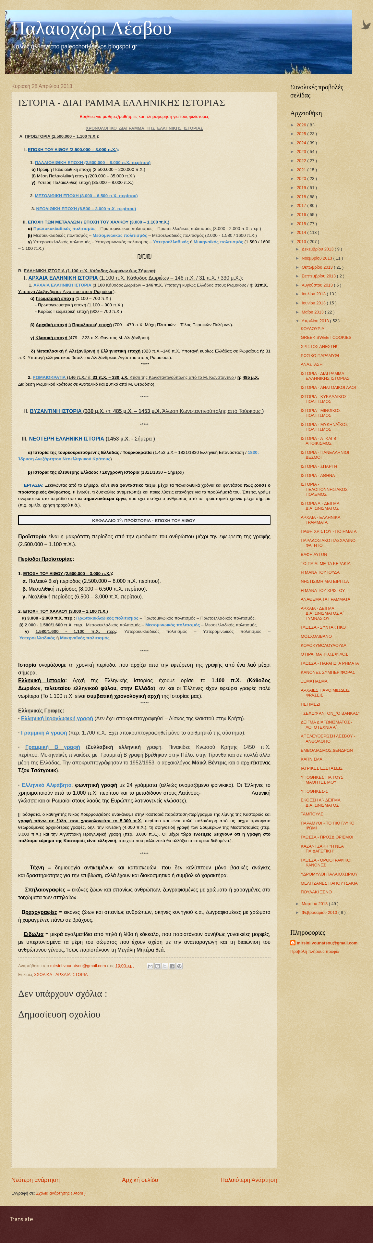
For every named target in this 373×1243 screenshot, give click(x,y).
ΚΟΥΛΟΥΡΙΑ (312, 328)
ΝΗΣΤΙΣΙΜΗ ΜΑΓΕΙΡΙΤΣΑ (325, 581)
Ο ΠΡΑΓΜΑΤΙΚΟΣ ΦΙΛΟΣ (324, 654)
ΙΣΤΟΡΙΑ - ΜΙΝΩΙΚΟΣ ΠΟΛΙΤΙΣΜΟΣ (321, 413)
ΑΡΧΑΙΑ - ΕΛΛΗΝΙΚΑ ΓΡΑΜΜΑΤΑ (320, 520)
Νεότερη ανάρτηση (35, 1180)
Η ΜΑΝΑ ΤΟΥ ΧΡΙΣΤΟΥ (323, 590)
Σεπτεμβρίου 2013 (319, 276)
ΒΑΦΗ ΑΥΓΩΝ (314, 554)
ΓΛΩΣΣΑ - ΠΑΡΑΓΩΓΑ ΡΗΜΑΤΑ (330, 663)
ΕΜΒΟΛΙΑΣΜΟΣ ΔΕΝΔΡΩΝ (327, 750)
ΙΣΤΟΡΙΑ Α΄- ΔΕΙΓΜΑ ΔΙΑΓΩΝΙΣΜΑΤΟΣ (320, 506)
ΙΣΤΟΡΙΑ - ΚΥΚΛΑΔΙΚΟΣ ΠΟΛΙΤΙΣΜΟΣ (324, 399)
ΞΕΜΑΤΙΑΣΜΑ (314, 681)
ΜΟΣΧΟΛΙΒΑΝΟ (316, 636)
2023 (302, 151)
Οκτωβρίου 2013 (318, 267)
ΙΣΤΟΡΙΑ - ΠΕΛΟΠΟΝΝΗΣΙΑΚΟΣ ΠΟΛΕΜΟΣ (324, 489)
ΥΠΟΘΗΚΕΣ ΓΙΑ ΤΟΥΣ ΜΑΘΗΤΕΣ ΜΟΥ (322, 780)
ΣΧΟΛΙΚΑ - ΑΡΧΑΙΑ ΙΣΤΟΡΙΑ (61, 974)
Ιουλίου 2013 (314, 293)
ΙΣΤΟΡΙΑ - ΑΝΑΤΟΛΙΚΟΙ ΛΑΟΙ (328, 387)
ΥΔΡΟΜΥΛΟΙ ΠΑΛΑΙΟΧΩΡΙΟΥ (329, 874)
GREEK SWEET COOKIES (326, 337)
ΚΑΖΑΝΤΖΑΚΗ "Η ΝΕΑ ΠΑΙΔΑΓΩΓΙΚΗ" (322, 848)
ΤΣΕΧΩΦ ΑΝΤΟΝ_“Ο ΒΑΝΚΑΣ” (330, 713)
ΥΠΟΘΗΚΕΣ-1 (314, 791)
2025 (302, 133)
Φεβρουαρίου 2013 (320, 912)
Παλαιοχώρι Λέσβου (91, 28)
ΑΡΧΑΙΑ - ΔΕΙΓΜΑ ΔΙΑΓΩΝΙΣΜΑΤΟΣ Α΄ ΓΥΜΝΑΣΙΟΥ (322, 613)
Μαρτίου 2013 (315, 903)
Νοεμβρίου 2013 (317, 258)
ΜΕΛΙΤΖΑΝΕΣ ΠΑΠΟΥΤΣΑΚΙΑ (329, 883)
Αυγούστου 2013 (318, 285)
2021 (302, 169)
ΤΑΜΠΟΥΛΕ (312, 814)
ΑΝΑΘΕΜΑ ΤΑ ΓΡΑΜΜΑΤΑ (325, 599)
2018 (302, 196)
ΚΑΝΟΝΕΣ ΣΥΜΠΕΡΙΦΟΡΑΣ (328, 672)
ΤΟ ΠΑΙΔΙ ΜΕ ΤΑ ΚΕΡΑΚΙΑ (326, 563)
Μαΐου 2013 (313, 312)
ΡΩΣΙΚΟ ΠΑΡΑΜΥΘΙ (320, 355)
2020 (302, 178)
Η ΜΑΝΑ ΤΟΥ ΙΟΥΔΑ (320, 572)
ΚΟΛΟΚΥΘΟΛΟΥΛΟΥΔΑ (323, 645)
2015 (302, 223)
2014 (302, 232)
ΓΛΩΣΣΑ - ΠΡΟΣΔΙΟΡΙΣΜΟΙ (327, 837)
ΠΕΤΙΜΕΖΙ (310, 704)
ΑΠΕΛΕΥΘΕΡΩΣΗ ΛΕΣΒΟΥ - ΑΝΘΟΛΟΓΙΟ (328, 738)
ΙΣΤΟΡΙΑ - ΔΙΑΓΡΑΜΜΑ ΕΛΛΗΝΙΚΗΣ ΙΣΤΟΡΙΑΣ (325, 376)
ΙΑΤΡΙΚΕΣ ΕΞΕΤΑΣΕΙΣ (322, 768)
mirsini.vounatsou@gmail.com (327, 943)
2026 (302, 124)
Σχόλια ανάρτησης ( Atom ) (61, 1193)
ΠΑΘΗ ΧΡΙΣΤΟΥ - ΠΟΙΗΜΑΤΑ (328, 531)
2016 (302, 214)
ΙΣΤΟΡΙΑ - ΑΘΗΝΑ (318, 475)
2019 (302, 187)
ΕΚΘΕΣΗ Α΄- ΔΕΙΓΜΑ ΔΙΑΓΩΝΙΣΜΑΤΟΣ (320, 802)
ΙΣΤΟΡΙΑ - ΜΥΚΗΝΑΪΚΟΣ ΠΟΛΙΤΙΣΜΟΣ (324, 427)
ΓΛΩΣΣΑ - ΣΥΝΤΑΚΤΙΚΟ (323, 627)
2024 (302, 142)
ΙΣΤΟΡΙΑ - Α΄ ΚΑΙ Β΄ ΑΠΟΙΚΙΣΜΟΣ (319, 441)
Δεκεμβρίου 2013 (318, 249)
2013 (302, 241)
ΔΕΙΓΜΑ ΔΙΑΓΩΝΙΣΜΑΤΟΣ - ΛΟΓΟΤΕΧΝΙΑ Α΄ (326, 724)
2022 (302, 160)
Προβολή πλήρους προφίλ (314, 951)
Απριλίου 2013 (316, 320)
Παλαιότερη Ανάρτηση (249, 1180)
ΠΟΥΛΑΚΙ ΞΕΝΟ (316, 892)
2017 (302, 205)
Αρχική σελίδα (140, 1180)
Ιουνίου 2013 (314, 303)
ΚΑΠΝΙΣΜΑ (311, 759)
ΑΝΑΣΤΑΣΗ (311, 364)
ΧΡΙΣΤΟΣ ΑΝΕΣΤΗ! (319, 346)
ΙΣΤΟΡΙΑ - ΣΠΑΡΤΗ (319, 466)
